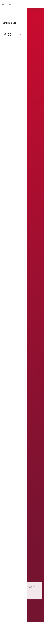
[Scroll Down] (22, 619)
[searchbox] (10, 3)
